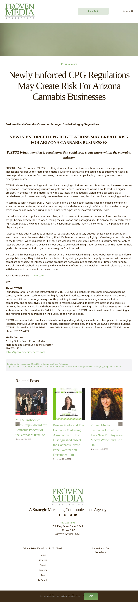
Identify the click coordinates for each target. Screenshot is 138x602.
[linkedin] (75, 515)
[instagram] (70, 515)
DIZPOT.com (37, 275)
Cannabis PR (37, 366)
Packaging (98, 366)
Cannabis (26, 366)
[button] (17, 423)
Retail (118, 366)
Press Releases (69, 63)
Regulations (109, 366)
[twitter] (65, 515)
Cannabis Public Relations (55, 366)
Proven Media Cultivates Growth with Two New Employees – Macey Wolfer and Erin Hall (106, 433)
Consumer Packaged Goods (80, 366)
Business (17, 366)
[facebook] (59, 515)
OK (91, 596)
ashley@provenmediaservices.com (25, 352)
